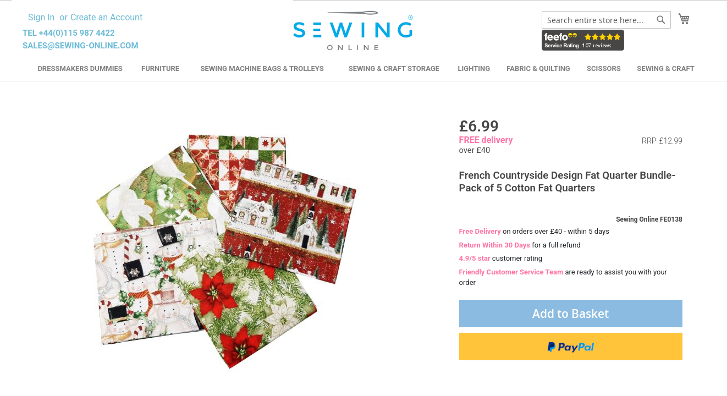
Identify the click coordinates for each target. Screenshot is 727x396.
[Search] (661, 20)
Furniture (160, 68)
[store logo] (354, 31)
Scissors (604, 68)
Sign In (41, 17)
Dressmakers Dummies (79, 68)
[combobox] (606, 20)
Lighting (474, 68)
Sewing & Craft (665, 68)
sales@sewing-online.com (81, 46)
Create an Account (106, 17)
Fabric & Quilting (538, 68)
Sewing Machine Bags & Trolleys (261, 68)
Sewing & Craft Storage (394, 68)
